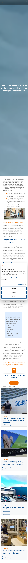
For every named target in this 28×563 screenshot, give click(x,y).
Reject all (14, 296)
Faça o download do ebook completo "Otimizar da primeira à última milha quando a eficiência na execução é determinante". (14, 364)
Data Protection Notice (14, 277)
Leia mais (6, 424)
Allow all (14, 288)
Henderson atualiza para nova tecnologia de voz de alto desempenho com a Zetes (14, 507)
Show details (21, 284)
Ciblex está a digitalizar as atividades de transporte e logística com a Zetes (14, 419)
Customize (14, 292)
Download (13, 383)
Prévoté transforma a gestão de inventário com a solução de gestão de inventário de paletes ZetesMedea (14, 462)
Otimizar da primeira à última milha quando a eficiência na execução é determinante (13, 222)
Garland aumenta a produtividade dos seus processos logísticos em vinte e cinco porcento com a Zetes (14, 551)
